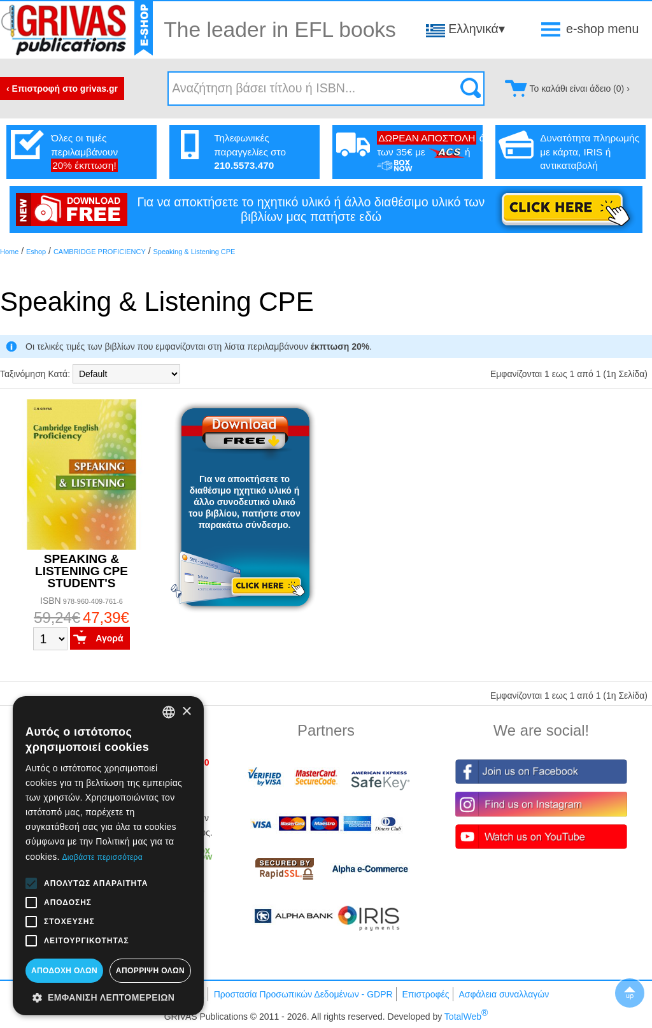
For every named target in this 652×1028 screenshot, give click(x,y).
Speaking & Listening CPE (194, 251)
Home (9, 251)
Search (470, 88)
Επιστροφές (425, 994)
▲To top (630, 993)
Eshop (36, 251)
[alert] (108, 855)
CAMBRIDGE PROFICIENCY (99, 251)
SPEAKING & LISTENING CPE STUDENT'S (81, 571)
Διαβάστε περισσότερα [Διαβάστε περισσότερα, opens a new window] (102, 857)
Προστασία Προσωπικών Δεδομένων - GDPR (303, 994)
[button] (108, 997)
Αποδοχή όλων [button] (64, 970)
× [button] (186, 712)
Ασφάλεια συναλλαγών (503, 994)
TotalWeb (466, 1016)
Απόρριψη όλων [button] (150, 970)
